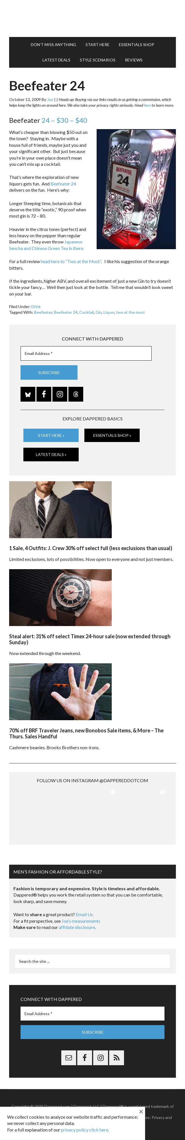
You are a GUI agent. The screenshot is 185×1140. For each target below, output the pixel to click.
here (147, 105)
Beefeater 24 (63, 183)
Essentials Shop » (112, 435)
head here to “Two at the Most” (71, 261)
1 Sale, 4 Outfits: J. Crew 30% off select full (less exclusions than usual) (90, 548)
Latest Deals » (51, 454)
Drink (36, 306)
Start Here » (51, 435)
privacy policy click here (84, 1129)
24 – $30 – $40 (64, 120)
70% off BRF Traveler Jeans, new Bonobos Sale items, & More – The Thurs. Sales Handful (86, 733)
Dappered (92, 18)
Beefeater (43, 312)
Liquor (108, 312)
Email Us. (85, 914)
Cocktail (86, 312)
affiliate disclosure (77, 927)
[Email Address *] (86, 353)
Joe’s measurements (81, 921)
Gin (98, 312)
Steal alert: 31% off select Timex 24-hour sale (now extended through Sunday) (89, 639)
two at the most (130, 312)
